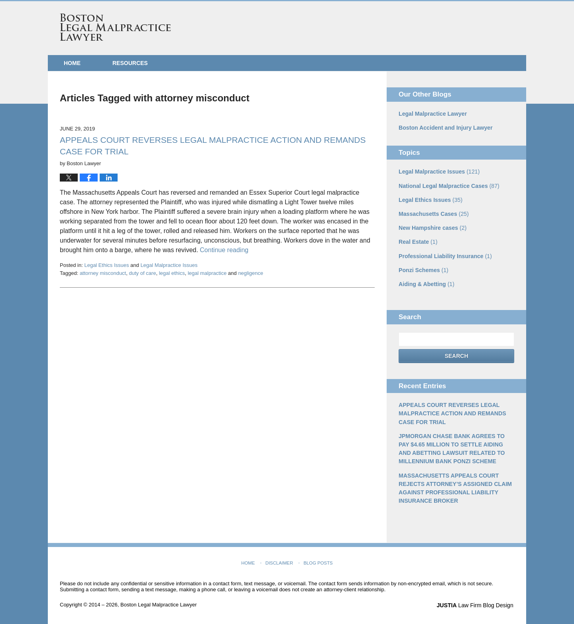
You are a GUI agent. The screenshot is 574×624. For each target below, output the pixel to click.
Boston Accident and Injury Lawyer (445, 127)
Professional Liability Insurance (445, 255)
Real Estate (418, 241)
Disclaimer (279, 561)
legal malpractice (207, 273)
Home (72, 63)
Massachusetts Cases (433, 213)
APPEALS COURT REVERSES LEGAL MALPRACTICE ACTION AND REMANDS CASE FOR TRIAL (452, 412)
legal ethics (172, 273)
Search (456, 355)
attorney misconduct (103, 273)
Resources (130, 63)
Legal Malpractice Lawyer (432, 114)
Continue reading (224, 250)
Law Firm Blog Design (476, 603)
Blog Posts (318, 561)
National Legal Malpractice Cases (449, 185)
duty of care (142, 273)
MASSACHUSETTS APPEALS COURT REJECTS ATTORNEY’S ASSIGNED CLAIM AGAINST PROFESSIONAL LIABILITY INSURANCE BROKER (455, 486)
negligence (250, 273)
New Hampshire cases (432, 227)
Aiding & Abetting (426, 283)
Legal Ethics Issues (106, 265)
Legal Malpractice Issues (168, 265)
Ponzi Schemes (423, 269)
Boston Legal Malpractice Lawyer (115, 27)
